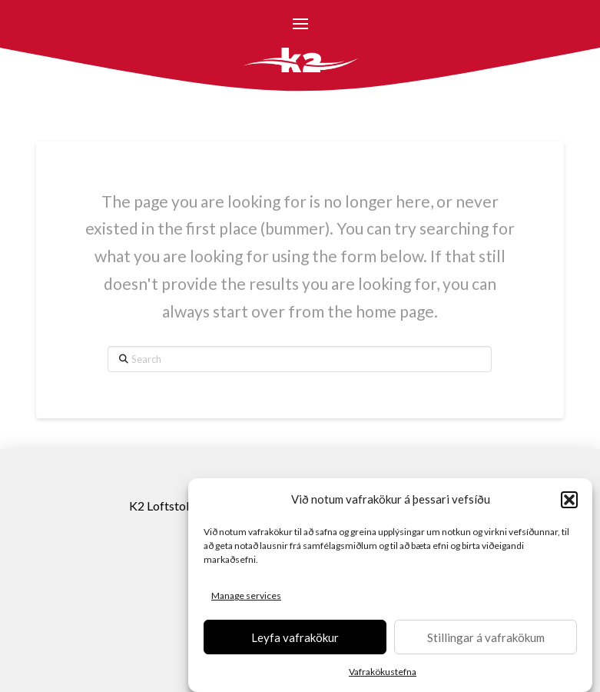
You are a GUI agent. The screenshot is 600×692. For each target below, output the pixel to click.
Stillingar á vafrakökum (486, 637)
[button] (569, 500)
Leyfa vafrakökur (295, 637)
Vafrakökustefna (382, 672)
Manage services (246, 596)
